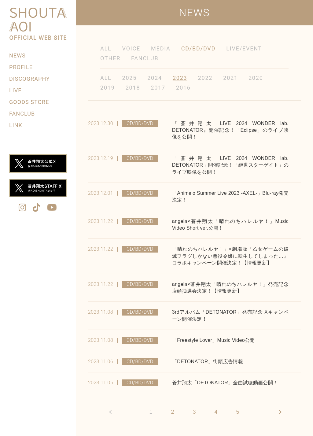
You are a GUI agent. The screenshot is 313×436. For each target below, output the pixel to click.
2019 (107, 87)
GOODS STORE (29, 102)
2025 (129, 78)
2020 (256, 78)
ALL (106, 48)
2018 (133, 87)
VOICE (131, 48)
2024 (154, 78)
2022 (205, 78)
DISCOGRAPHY (29, 79)
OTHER (110, 58)
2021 (230, 78)
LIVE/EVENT (244, 48)
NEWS (17, 55)
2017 (158, 87)
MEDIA (161, 48)
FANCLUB (22, 113)
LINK (15, 125)
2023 (180, 78)
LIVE (15, 90)
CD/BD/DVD (198, 48)
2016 (183, 87)
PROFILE (21, 67)
